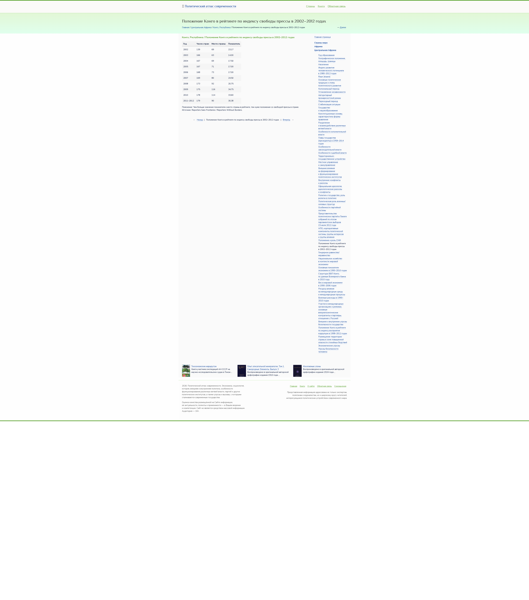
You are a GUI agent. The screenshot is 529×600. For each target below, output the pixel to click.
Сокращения (340, 386)
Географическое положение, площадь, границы (331, 60)
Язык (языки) (324, 76)
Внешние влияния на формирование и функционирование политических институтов (330, 172)
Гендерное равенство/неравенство (328, 254)
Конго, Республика (221, 27)
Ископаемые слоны (312, 366)
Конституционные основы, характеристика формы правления (330, 116)
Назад (200, 119)
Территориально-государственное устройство (331, 157)
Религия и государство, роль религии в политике (331, 197)
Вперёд (286, 119)
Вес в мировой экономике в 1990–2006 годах (330, 284)
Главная (185, 27)
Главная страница (322, 37)
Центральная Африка (201, 27)
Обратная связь (337, 6)
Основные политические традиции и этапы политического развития (329, 83)
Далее (343, 27)
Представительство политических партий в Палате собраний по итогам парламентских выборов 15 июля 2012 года (332, 219)
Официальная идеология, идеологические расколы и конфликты (330, 189)
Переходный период (328, 101)
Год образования (326, 55)
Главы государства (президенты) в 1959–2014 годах (331, 140)
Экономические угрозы (329, 345)
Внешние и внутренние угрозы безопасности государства (332, 323)
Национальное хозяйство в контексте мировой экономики (330, 261)
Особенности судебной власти (332, 153)
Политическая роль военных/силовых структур (331, 203)
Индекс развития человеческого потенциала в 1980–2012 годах (331, 70)
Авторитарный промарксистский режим (329, 96)
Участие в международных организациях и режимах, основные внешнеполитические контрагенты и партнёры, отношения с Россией (330, 311)
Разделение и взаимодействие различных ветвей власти (332, 125)
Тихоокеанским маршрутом (203, 366)
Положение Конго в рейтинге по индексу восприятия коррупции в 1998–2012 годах (332, 330)
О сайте (311, 386)
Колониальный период (328, 89)
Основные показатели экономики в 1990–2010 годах (332, 269)
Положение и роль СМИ (329, 240)
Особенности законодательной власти (329, 148)
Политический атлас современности (210, 6)
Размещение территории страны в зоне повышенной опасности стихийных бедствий (332, 339)
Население (323, 64)
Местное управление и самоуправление (328, 163)
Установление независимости (332, 92)
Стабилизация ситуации (329, 104)
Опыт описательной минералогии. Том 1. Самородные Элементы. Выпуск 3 (265, 368)
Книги (321, 6)
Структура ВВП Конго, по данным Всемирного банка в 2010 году (332, 276)
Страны (310, 6)
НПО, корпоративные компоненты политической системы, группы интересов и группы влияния (331, 232)
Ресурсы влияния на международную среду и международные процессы (331, 291)
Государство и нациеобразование (328, 109)
